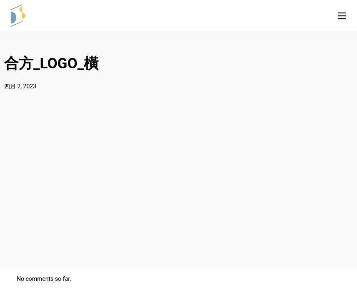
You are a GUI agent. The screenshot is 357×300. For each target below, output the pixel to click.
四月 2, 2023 (20, 86)
